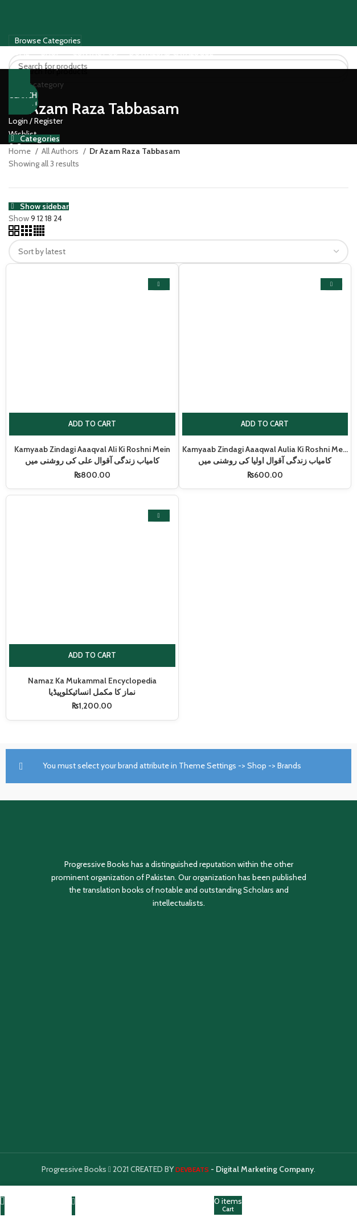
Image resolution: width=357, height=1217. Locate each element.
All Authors (61, 151)
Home (20, 151)
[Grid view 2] (15, 233)
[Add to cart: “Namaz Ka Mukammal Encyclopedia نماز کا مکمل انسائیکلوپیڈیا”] (92, 655)
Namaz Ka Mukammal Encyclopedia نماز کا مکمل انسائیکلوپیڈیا (92, 686)
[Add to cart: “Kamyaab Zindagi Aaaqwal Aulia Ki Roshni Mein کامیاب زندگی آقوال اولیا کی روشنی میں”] (265, 424)
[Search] (178, 71)
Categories (40, 139)
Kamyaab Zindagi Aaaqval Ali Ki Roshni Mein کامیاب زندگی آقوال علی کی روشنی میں (92, 455)
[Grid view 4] (39, 233)
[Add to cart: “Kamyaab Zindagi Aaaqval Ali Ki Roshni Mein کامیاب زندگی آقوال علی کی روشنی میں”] (92, 424)
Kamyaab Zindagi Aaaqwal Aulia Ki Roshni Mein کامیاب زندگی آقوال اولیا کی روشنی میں (266, 455)
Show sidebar (44, 206)
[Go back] (19, 83)
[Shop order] (178, 251)
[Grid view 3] (27, 233)
